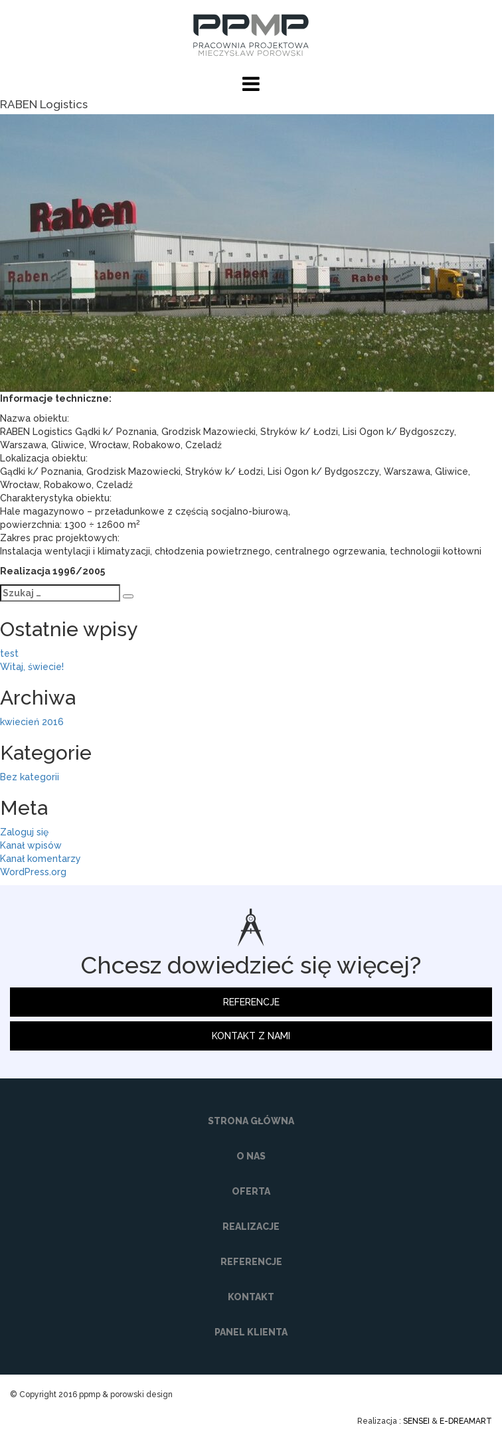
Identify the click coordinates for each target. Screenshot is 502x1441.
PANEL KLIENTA (251, 1332)
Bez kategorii (29, 777)
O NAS (251, 1156)
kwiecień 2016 (32, 722)
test (9, 653)
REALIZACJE (251, 1226)
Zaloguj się (24, 832)
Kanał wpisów (31, 845)
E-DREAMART (466, 1421)
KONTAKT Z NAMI (251, 1036)
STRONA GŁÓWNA (251, 1121)
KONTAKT (251, 1297)
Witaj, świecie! (32, 666)
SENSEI (416, 1421)
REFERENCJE (251, 1002)
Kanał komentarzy (40, 858)
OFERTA (251, 1191)
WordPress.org (33, 872)
